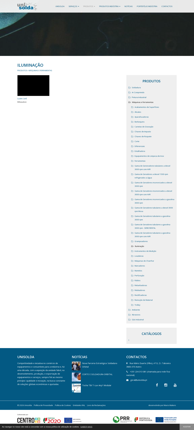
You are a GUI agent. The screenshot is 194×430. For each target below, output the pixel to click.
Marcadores (140, 265)
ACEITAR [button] (187, 427)
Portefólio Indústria (147, 6)
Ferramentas (140, 161)
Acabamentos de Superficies (147, 107)
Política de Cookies (63, 405)
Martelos (138, 270)
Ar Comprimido (138, 92)
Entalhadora (140, 151)
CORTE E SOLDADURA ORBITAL (97, 374)
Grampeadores (141, 241)
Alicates (138, 112)
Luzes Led (22, 98)
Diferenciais (140, 146)
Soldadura (136, 87)
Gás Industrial (138, 319)
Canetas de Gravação (144, 126)
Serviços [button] (74, 6)
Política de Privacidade (43, 405)
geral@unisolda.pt (138, 380)
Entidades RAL (79, 405)
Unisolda (59, 6)
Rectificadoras (141, 295)
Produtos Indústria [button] (109, 6)
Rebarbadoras (141, 285)
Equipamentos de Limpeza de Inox (149, 156)
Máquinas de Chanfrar (144, 261)
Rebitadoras (140, 290)
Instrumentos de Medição (145, 251)
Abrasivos (136, 314)
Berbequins (140, 122)
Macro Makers (170, 405)
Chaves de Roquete (143, 136)
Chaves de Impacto (143, 131)
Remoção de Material (144, 300)
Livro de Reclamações (96, 405)
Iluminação (139, 246)
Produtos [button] (89, 6)
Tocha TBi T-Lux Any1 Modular (96, 385)
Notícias (129, 6)
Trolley (137, 305)
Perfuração (139, 275)
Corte (137, 141)
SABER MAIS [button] (86, 427)
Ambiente (136, 310)
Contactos (166, 6)
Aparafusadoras (142, 117)
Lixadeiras (139, 256)
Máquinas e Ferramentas (40, 70)
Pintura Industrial (139, 97)
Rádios (137, 280)
